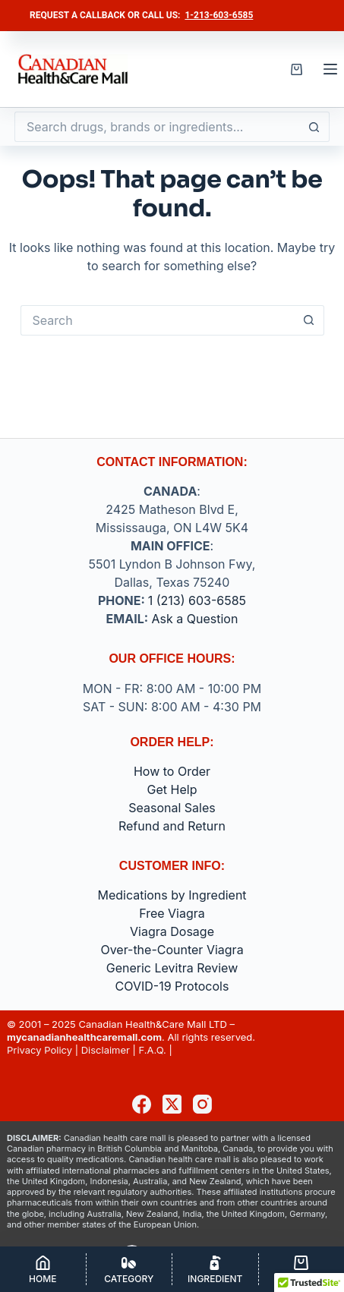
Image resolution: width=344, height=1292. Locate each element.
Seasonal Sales (171, 807)
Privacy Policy (39, 1050)
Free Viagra (172, 913)
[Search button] (314, 127)
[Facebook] (141, 1104)
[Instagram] (202, 1104)
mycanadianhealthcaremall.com (84, 1037)
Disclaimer (105, 1050)
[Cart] (301, 1269)
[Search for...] (156, 127)
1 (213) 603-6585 (197, 600)
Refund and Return (172, 825)
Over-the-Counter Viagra (171, 949)
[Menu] (330, 69)
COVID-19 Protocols (172, 986)
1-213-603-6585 (219, 15)
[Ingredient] (215, 1269)
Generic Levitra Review (172, 967)
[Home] (42, 1269)
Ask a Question (195, 618)
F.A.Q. (152, 1050)
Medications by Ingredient (171, 895)
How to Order (172, 771)
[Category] (129, 1269)
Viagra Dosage (172, 931)
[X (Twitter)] (172, 1104)
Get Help (172, 789)
